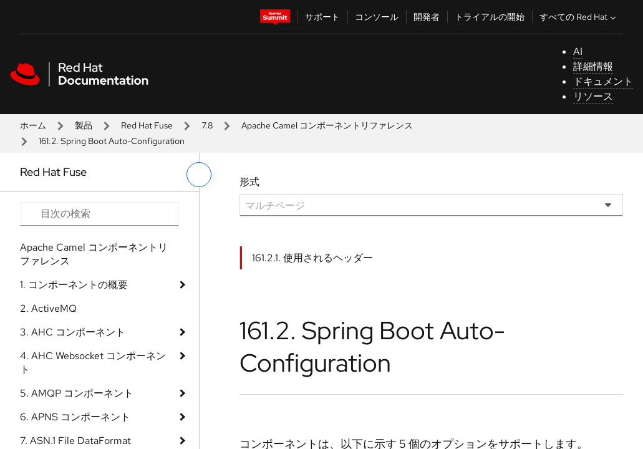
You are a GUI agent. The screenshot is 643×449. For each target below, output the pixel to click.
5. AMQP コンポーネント (76, 393)
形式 (249, 181)
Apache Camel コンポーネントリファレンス (327, 125)
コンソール (377, 16)
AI (578, 51)
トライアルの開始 (490, 16)
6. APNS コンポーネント (75, 416)
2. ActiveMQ (48, 308)
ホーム (33, 125)
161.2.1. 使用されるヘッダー (312, 257)
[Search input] (99, 214)
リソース (593, 96)
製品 (83, 125)
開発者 (426, 16)
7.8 (207, 125)
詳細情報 (593, 66)
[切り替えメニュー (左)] (198, 174)
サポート (322, 16)
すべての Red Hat (579, 16)
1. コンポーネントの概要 (74, 284)
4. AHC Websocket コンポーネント (93, 362)
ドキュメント (603, 81)
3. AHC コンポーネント (72, 332)
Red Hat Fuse (147, 125)
